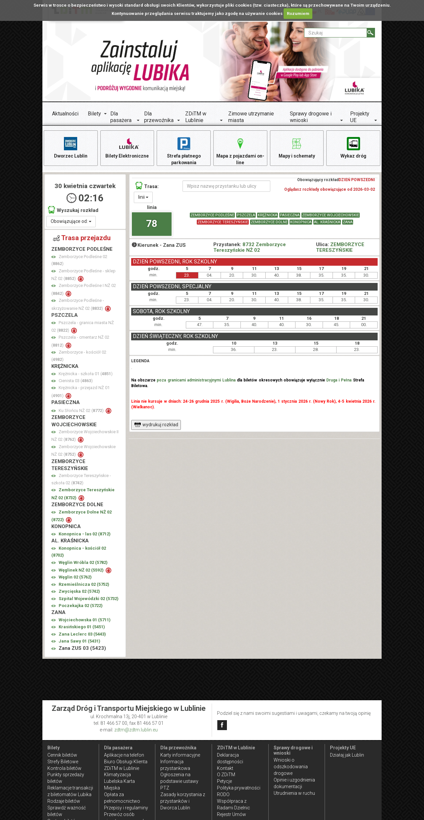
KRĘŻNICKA (267, 215)
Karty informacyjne (180, 755)
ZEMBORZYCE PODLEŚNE (212, 215)
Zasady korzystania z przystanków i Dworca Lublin (182, 801)
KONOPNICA (300, 222)
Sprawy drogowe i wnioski (311, 116)
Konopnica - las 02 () (85, 533)
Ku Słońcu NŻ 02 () (82, 410)
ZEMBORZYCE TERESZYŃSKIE (222, 222)
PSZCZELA (246, 215)
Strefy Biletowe (62, 761)
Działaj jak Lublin (347, 755)
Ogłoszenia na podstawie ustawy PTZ (179, 781)
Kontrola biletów (64, 768)
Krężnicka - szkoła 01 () (86, 373)
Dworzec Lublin (70, 147)
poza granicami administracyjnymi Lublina (196, 380)
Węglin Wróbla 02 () (83, 562)
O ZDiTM (226, 774)
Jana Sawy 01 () (79, 641)
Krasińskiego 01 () (82, 627)
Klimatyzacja (117, 774)
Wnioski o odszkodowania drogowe (291, 766)
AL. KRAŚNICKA (327, 222)
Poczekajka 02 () (81, 605)
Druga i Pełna (338, 380)
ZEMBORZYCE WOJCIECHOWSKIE (330, 215)
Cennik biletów (62, 755)
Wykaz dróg (353, 147)
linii (143, 197)
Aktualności (65, 113)
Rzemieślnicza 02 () (84, 584)
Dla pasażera (121, 116)
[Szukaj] (371, 32)
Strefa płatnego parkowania (184, 150)
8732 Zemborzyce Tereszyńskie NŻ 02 (249, 247)
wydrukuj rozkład (156, 424)
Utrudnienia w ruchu (294, 793)
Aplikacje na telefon (124, 755)
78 (151, 223)
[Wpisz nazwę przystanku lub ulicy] (226, 186)
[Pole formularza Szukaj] (335, 32)
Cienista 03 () (76, 380)
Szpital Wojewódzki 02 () (89, 598)
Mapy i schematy (296, 147)
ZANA (347, 222)
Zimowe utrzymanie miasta (251, 116)
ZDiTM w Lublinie (195, 116)
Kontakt (225, 768)
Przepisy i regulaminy (126, 807)
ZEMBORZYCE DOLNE (269, 222)
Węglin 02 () (75, 577)
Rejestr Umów (231, 814)
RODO (223, 794)
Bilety (94, 113)
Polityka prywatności (238, 787)
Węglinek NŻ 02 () (82, 570)
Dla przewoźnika (159, 116)
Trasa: (147, 185)
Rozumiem (298, 13)
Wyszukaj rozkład (73, 210)
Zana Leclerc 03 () (82, 634)
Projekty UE (359, 116)
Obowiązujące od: (71, 221)
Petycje (224, 781)
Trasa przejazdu (82, 238)
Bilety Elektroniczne (127, 147)
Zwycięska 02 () (79, 591)
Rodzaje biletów (63, 801)
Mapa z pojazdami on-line (240, 150)
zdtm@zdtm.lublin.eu (136, 729)
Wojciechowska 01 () (85, 619)
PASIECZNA (289, 215)
